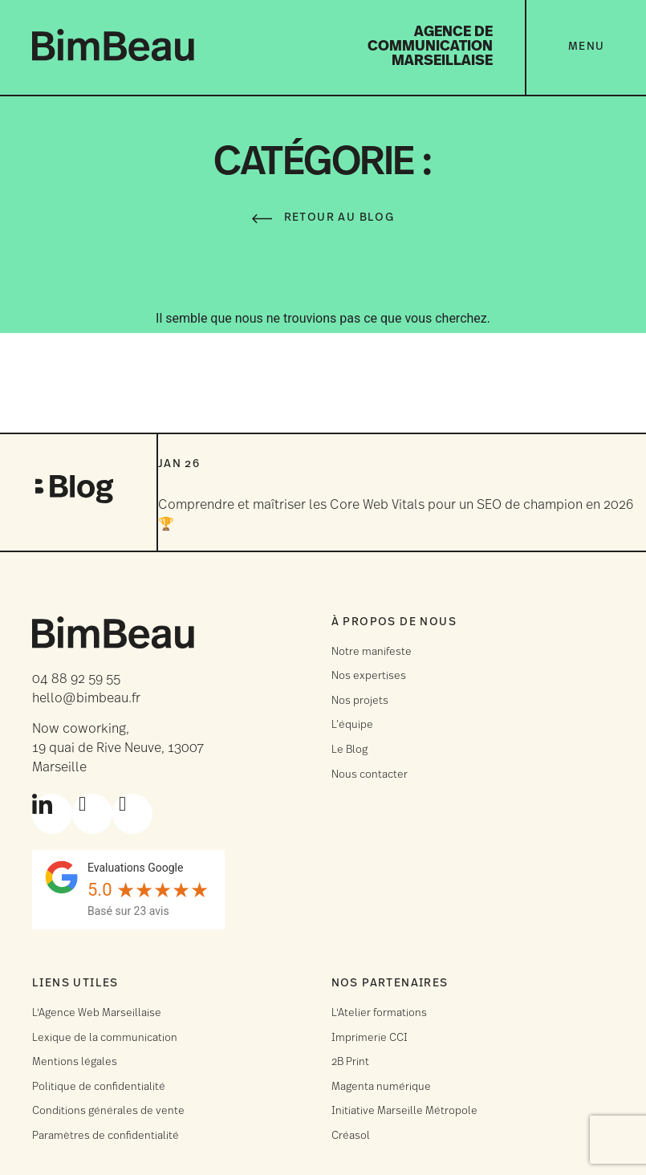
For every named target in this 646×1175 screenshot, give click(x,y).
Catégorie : (323, 164)
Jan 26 (179, 464)
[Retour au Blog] (262, 219)
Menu (586, 47)
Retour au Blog (339, 218)
